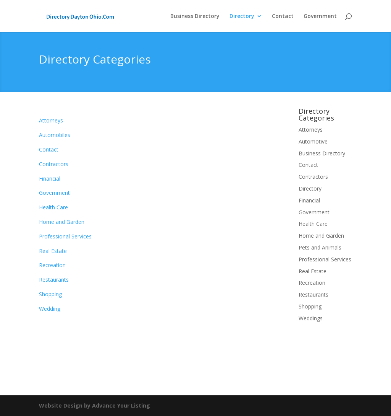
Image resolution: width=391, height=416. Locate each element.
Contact (283, 16)
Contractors (53, 164)
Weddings (311, 318)
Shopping (50, 294)
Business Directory (195, 16)
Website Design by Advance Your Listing (94, 405)
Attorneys (51, 120)
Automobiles (54, 135)
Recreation (52, 265)
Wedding (49, 308)
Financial (49, 178)
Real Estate (53, 250)
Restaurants (54, 279)
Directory (241, 16)
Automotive (313, 141)
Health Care (53, 207)
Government (320, 16)
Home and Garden (61, 221)
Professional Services (65, 236)
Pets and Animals (320, 247)
